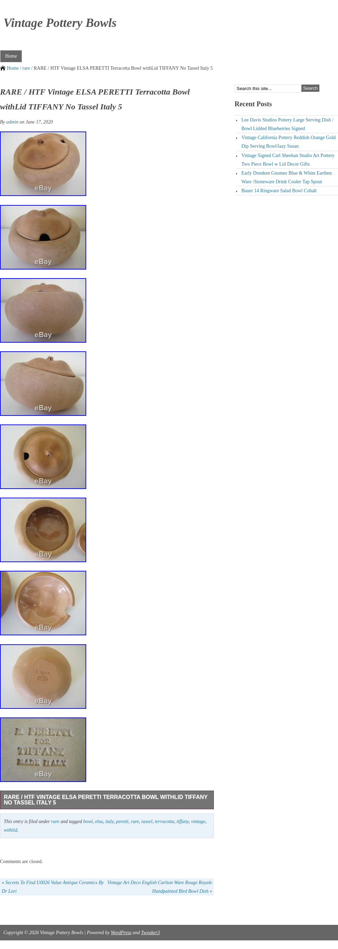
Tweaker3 (150, 932)
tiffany (183, 821)
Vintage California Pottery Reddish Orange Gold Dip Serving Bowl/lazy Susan (288, 142)
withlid (10, 830)
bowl (87, 821)
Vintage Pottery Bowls (60, 23)
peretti (122, 821)
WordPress (121, 932)
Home (11, 56)
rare (26, 68)
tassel (146, 821)
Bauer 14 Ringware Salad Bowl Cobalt (279, 190)
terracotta (164, 821)
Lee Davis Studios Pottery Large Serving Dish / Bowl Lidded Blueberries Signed (287, 124)
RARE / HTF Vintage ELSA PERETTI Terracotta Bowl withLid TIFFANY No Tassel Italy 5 (106, 799)
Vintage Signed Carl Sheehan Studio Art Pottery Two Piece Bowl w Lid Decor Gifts (288, 160)
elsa (99, 821)
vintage (198, 821)
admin (12, 122)
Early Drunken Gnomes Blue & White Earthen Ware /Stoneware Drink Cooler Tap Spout (286, 177)
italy (109, 821)
